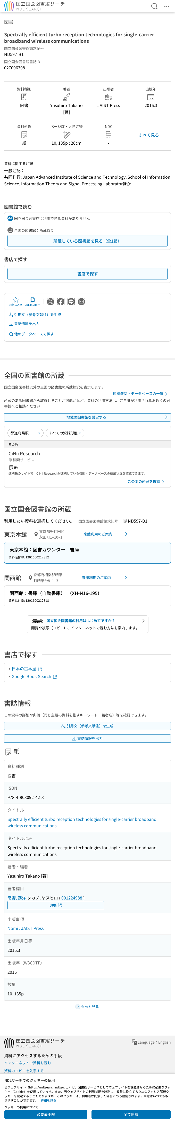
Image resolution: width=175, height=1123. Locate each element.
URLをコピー (32, 302)
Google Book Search (34, 676)
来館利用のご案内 (106, 534)
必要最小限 (46, 1114)
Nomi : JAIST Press (25, 928)
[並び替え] (25, 433)
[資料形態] (65, 433)
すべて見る (148, 135)
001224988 (71, 898)
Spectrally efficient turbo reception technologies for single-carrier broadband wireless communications (81, 822)
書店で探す (87, 273)
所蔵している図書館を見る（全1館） (87, 241)
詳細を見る (48, 1100)
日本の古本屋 (27, 668)
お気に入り (15, 302)
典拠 (55, 905)
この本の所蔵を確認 (147, 481)
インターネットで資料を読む (27, 1062)
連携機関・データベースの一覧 (141, 394)
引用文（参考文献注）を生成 (35, 314)
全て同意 (131, 1114)
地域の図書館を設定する (118, 417)
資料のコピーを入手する (24, 1070)
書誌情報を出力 (24, 323)
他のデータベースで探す (31, 334)
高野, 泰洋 (16, 898)
